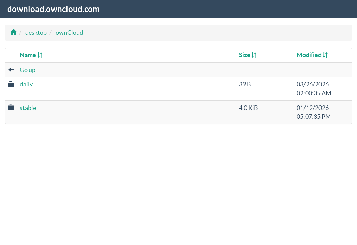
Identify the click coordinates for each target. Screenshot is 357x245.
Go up (27, 70)
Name (31, 55)
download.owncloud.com (53, 9)
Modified (312, 55)
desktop (36, 32)
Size (247, 55)
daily (26, 84)
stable (28, 107)
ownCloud (69, 32)
